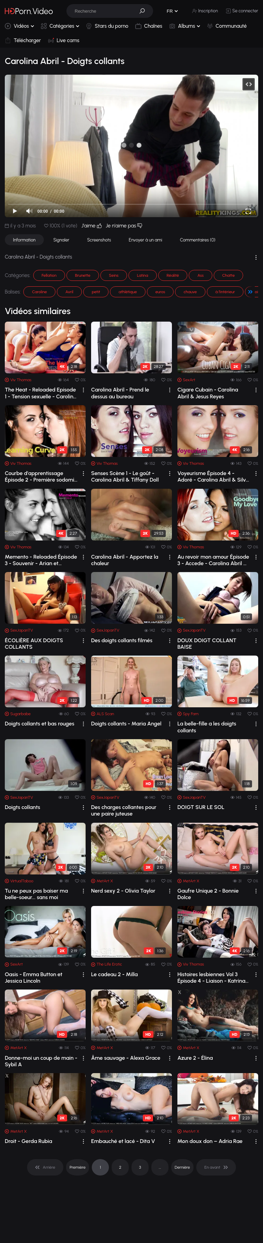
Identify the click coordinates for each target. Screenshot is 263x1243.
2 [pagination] (120, 1167)
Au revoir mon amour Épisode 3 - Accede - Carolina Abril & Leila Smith (213, 560)
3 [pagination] (140, 1167)
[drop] (83, 390)
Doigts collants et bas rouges (39, 723)
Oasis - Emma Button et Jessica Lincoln (33, 977)
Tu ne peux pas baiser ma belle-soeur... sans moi (36, 893)
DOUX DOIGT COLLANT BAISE (206, 643)
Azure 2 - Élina (195, 1058)
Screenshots (99, 240)
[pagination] (45, 1167)
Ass (200, 275)
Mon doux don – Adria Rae (209, 1141)
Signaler (61, 240)
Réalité (173, 275)
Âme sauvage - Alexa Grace (125, 1058)
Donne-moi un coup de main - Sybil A (41, 1061)
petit (96, 291)
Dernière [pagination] (182, 1167)
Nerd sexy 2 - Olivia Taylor (123, 890)
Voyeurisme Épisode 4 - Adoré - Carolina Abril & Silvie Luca (213, 476)
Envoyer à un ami (145, 240)
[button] (144, 11)
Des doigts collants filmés (121, 640)
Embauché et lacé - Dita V (123, 1141)
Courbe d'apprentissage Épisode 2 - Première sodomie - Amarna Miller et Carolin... (41, 476)
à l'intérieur (225, 291)
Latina (142, 275)
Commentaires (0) (197, 240)
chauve (190, 291)
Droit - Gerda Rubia (28, 1141)
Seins (113, 275)
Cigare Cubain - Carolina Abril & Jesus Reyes (207, 392)
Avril (69, 291)
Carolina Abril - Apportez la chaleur (124, 560)
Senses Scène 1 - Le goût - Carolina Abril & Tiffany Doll (125, 476)
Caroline (39, 291)
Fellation (49, 275)
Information (24, 240)
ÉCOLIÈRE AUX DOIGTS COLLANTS (34, 643)
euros (160, 291)
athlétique (127, 291)
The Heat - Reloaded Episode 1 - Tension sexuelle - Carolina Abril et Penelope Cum (40, 392)
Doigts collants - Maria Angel (126, 723)
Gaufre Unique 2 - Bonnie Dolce (208, 893)
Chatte (228, 275)
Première (78, 1167)
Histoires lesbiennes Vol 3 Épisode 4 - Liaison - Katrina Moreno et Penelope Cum (211, 977)
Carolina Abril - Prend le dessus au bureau (120, 392)
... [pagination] (160, 1167)
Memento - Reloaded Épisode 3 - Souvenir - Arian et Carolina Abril (41, 560)
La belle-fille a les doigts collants (206, 726)
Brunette (82, 275)
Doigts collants (22, 807)
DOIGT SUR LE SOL (200, 807)
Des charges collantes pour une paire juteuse (123, 810)
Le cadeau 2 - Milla (114, 974)
